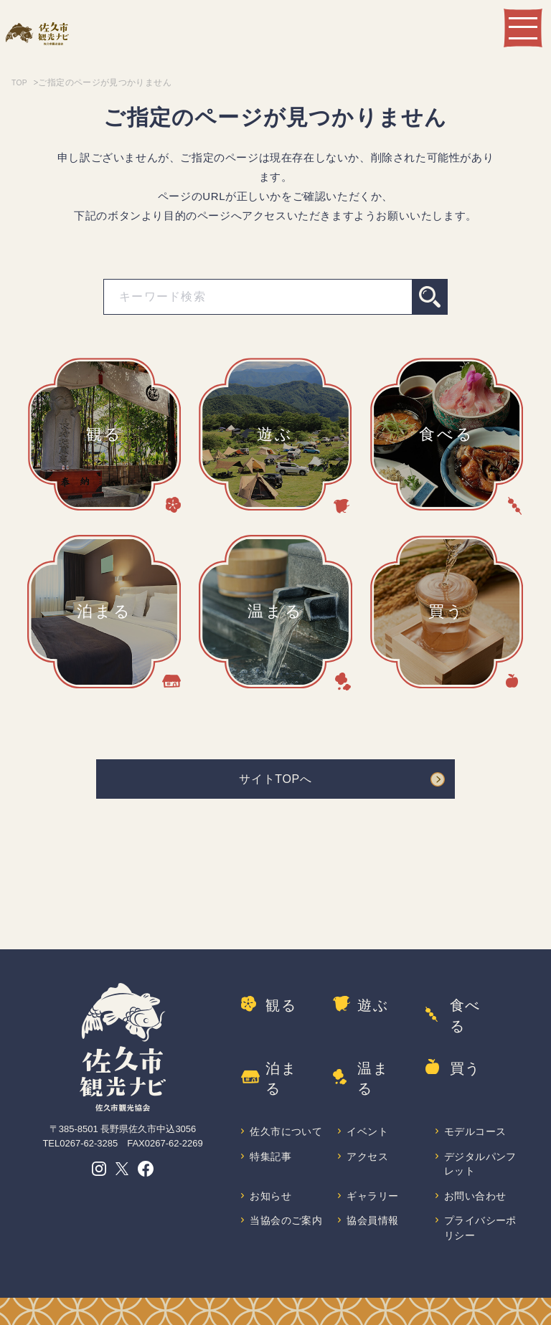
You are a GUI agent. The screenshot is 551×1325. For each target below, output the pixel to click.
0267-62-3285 (89, 1148)
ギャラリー (373, 1174)
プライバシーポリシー (476, 1207)
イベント (368, 1092)
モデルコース (476, 1092)
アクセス (368, 1132)
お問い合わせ (476, 1174)
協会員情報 (373, 1199)
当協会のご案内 (282, 1207)
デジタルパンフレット (476, 1140)
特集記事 (271, 1132)
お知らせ (271, 1174)
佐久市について (282, 1099)
